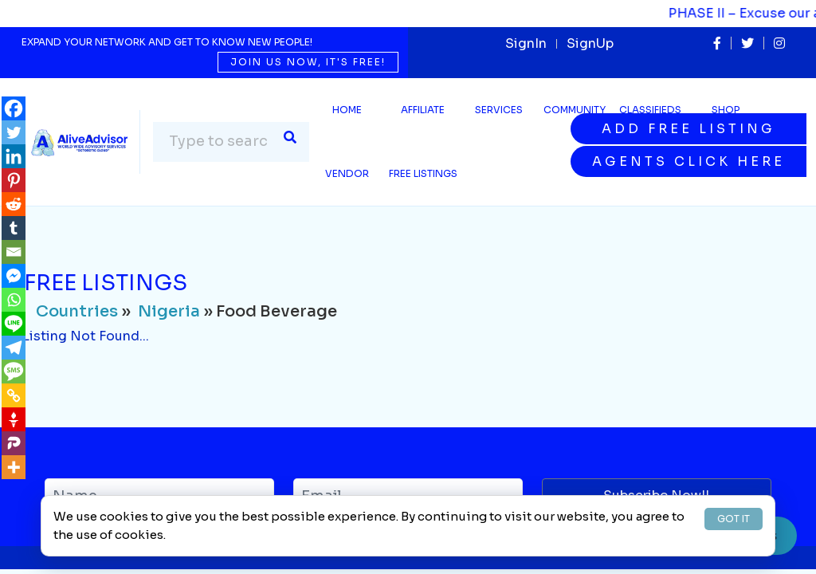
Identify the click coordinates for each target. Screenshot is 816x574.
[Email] (14, 252)
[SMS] (14, 371)
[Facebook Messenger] (14, 276)
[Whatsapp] (14, 300)
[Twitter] (14, 132)
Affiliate (423, 110)
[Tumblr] (14, 228)
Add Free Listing (688, 128)
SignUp (590, 43)
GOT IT (733, 519)
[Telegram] (14, 348)
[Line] (14, 324)
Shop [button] (726, 110)
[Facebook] (14, 108)
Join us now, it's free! (308, 62)
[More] (14, 467)
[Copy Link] (14, 395)
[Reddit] (14, 204)
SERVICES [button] (499, 110)
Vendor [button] (347, 173)
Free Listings (423, 173)
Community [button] (574, 110)
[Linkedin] (14, 156)
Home (347, 110)
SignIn (526, 43)
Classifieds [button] (650, 110)
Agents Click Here (688, 161)
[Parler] (14, 443)
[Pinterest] (14, 180)
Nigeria (169, 311)
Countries (77, 311)
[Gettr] (14, 419)
